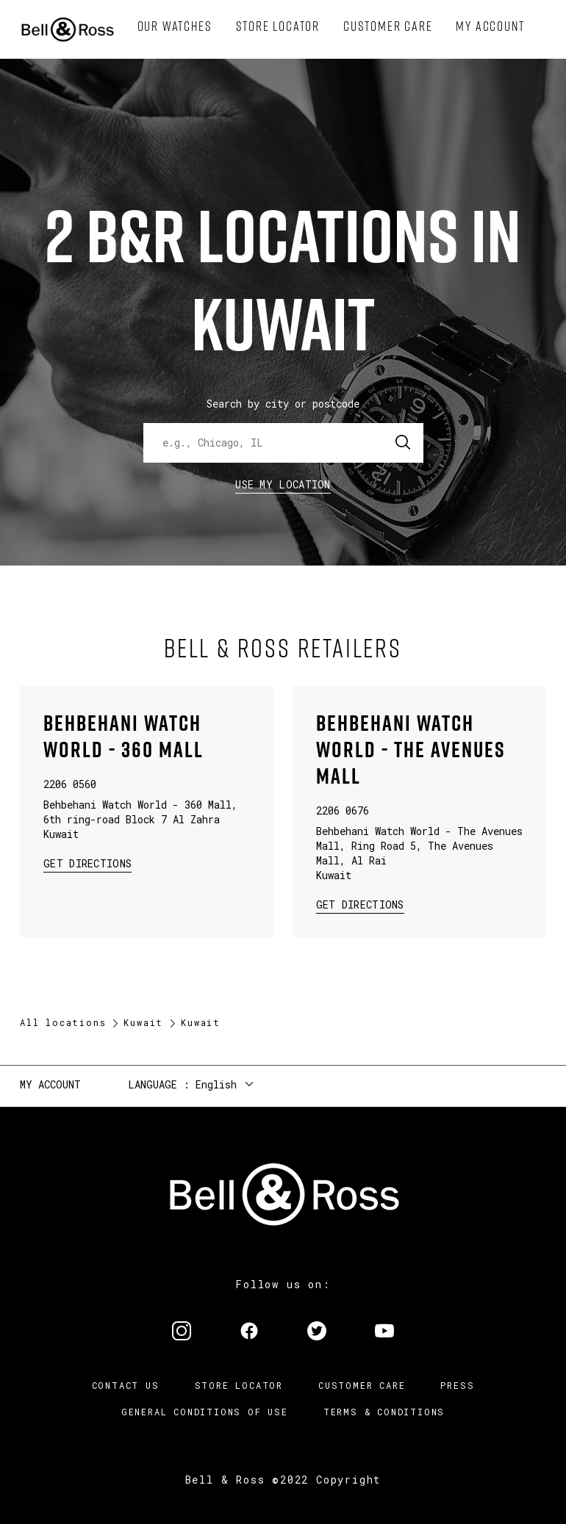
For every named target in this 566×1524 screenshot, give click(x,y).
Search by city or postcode (283, 404)
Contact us (126, 1385)
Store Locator (239, 1385)
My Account (50, 1084)
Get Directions (87, 862)
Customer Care (361, 1385)
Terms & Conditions (384, 1412)
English (216, 1084)
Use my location (283, 484)
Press (457, 1385)
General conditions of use (204, 1412)
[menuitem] (175, 26)
